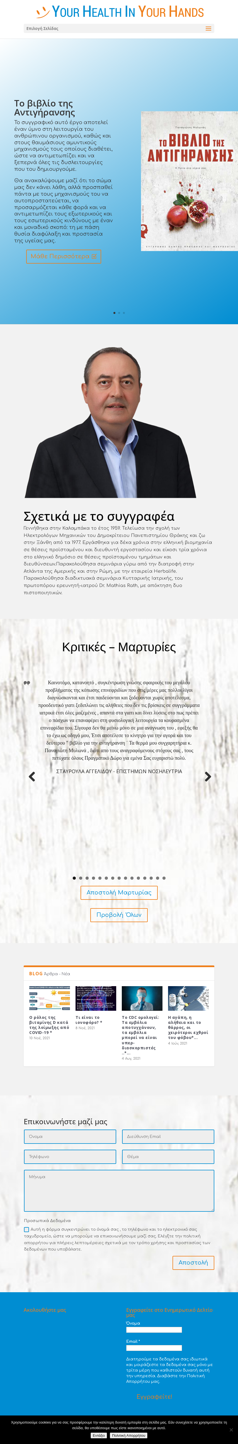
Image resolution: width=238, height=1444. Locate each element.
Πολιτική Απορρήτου (128, 1435)
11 (138, 878)
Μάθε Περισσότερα (60, 257)
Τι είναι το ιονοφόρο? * (89, 1020)
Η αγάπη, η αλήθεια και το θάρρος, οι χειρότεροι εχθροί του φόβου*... (188, 1027)
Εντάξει (99, 1435)
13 (151, 878)
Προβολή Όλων (119, 915)
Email (133, 1341)
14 (157, 878)
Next (206, 782)
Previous (32, 782)
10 (131, 878)
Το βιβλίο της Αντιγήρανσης (44, 108)
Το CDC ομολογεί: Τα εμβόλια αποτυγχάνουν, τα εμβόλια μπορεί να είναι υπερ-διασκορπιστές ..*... (140, 1035)
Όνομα (133, 1323)
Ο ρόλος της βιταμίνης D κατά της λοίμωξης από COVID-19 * (49, 1025)
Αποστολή (193, 1263)
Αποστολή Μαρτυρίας (119, 892)
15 (164, 878)
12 (144, 878)
